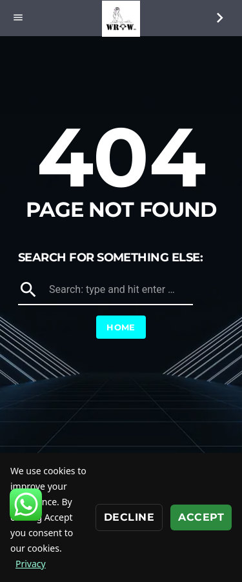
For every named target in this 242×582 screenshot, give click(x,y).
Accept (201, 517)
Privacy (30, 563)
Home (121, 327)
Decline (129, 517)
